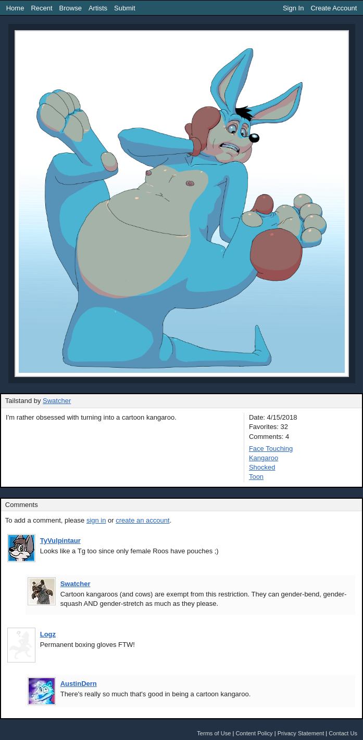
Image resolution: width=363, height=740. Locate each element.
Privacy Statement (301, 733)
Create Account (333, 8)
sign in (96, 520)
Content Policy (253, 733)
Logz (48, 634)
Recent (41, 8)
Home (15, 8)
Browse (70, 8)
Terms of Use (214, 733)
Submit (124, 8)
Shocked (262, 467)
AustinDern (78, 683)
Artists (98, 8)
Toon (256, 477)
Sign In (293, 8)
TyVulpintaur (60, 540)
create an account (142, 520)
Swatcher (57, 401)
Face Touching (271, 448)
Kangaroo (263, 458)
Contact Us (343, 733)
